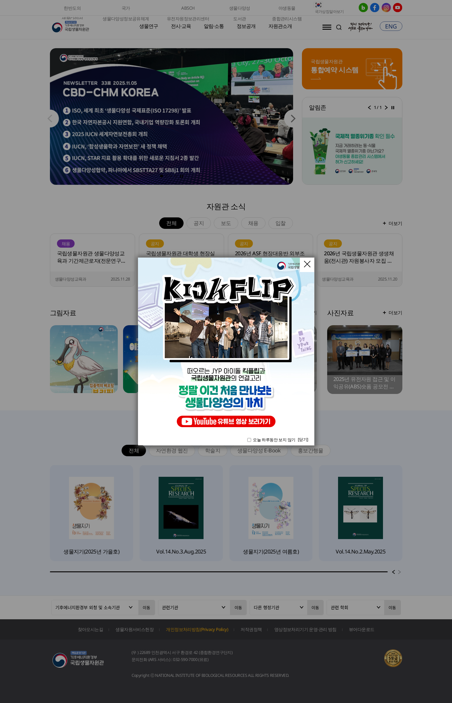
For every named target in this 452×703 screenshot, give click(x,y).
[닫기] (303, 439)
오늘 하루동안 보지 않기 (274, 439)
